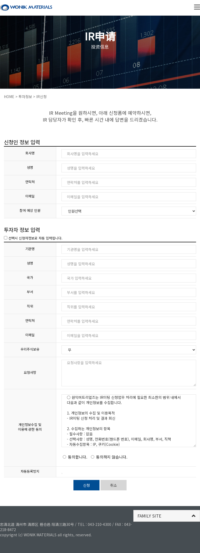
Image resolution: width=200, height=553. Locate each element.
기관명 (30, 249)
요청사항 (30, 372)
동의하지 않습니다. (109, 457)
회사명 (30, 153)
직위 (30, 306)
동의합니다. (75, 457)
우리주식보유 (30, 349)
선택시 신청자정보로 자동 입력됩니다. (33, 238)
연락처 (30, 181)
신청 (86, 485)
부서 (30, 292)
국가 (30, 277)
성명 (30, 167)
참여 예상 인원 (30, 210)
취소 (113, 485)
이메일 (30, 196)
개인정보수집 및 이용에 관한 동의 (30, 427)
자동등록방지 (30, 471)
